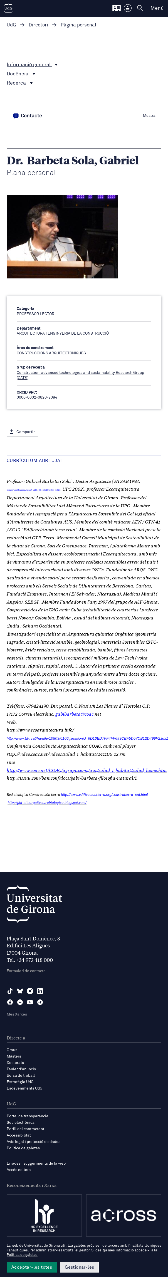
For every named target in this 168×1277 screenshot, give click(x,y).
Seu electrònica (20, 1123)
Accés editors (19, 1170)
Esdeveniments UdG (25, 1088)
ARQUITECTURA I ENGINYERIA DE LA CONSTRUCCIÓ (63, 333)
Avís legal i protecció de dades (33, 1142)
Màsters (14, 1056)
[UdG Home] (8, 8)
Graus (12, 1050)
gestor (84, 1250)
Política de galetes (23, 1148)
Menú (157, 8)
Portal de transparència (27, 1116)
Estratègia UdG (20, 1082)
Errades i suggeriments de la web (36, 1163)
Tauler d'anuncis (21, 1069)
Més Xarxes (17, 1014)
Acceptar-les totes (31, 1267)
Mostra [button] (149, 115)
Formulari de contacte (26, 971)
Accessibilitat (19, 1135)
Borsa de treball (21, 1076)
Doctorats (15, 1063)
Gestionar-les (79, 1267)
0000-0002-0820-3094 (37, 397)
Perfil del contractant (25, 1129)
